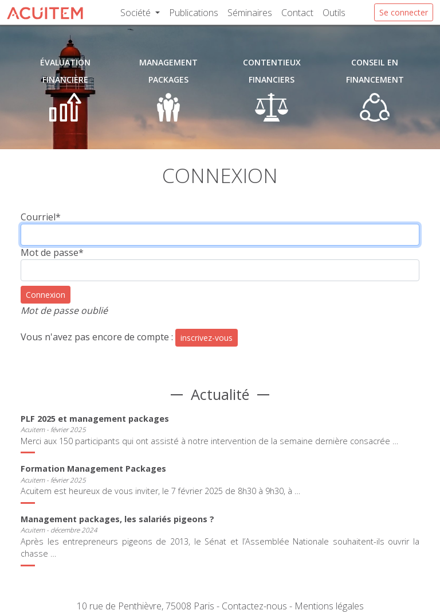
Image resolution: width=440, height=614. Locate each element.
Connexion (45, 294)
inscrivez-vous (206, 337)
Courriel (41, 217)
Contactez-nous (254, 606)
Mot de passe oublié (64, 310)
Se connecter (403, 12)
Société (136, 12)
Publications (193, 12)
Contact (297, 12)
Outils (334, 12)
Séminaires (249, 12)
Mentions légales (329, 606)
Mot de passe (52, 252)
